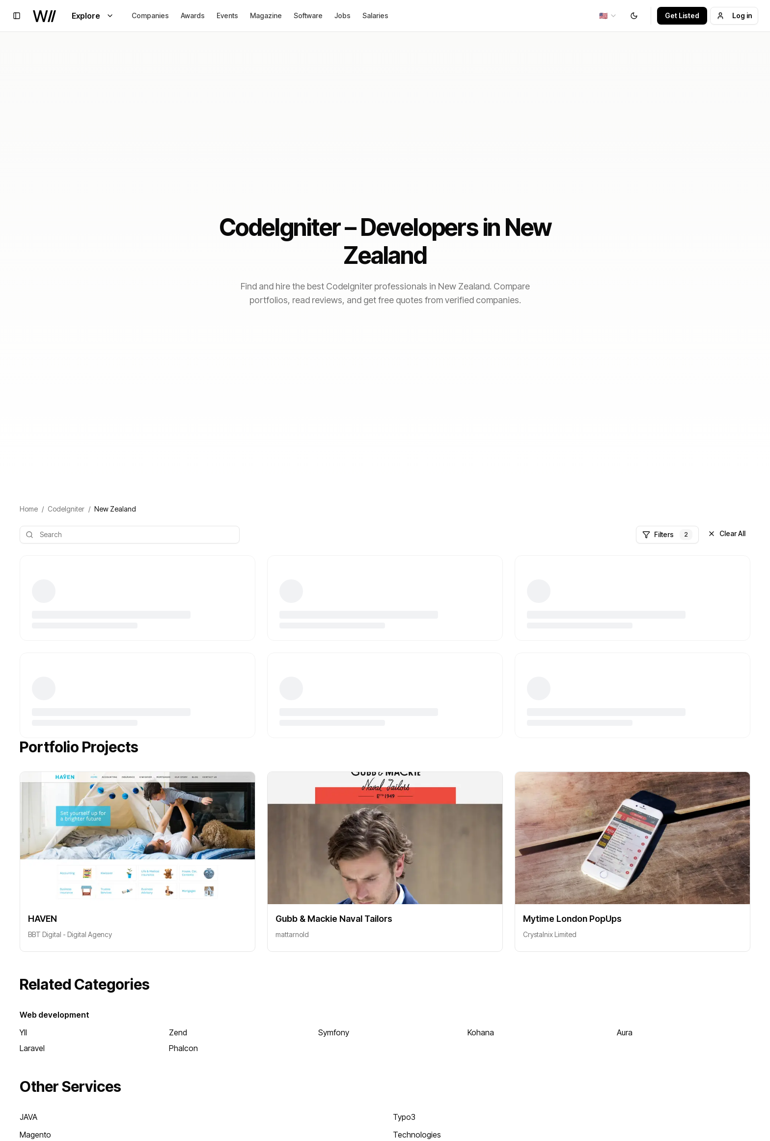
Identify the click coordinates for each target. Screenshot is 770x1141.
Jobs (342, 15)
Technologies (417, 1135)
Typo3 (404, 1117)
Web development (54, 1015)
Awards (193, 15)
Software (308, 15)
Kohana (481, 1032)
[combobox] (608, 16)
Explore (93, 16)
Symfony (333, 1032)
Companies (150, 15)
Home (29, 509)
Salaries (375, 15)
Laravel (32, 1048)
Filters (667, 534)
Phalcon (183, 1048)
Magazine (266, 15)
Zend (178, 1032)
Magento (35, 1135)
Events (227, 15)
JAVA (28, 1117)
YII (23, 1032)
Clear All (726, 533)
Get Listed (682, 15)
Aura (624, 1032)
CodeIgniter (66, 509)
